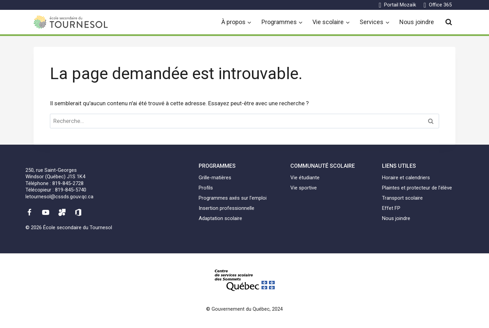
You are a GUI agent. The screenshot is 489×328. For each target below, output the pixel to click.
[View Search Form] (448, 22)
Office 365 (440, 5)
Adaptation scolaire (220, 218)
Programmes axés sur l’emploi (233, 198)
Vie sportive (303, 188)
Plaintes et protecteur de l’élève (417, 188)
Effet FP (391, 208)
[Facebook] (29, 212)
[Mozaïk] (62, 212)
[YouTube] (45, 212)
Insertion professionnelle (226, 208)
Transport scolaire (402, 198)
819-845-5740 (70, 190)
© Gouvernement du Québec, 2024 (244, 309)
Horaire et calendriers (406, 178)
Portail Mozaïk (400, 5)
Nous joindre (416, 21)
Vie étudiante (305, 178)
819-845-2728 (68, 183)
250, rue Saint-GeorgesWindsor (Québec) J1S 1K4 (55, 173)
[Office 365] (78, 212)
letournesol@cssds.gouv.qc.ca (59, 197)
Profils (206, 188)
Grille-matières (215, 178)
